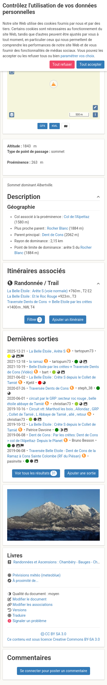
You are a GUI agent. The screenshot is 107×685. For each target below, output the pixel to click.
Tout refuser (62, 64)
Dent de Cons (52, 235)
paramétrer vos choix (77, 56)
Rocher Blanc (57, 228)
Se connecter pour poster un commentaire (53, 671)
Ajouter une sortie (81, 473)
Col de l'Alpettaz (76, 217)
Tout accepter (91, 64)
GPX (42, 126)
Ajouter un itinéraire (67, 320)
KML (54, 126)
